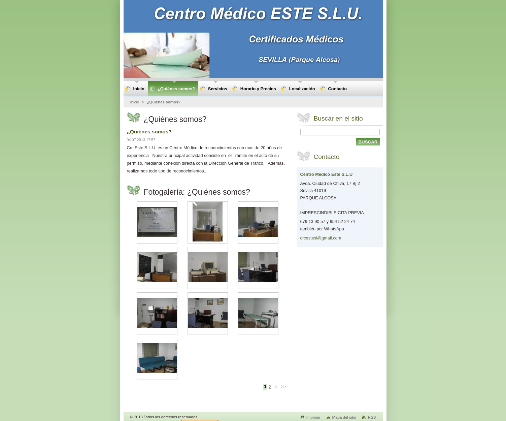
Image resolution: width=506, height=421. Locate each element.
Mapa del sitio (344, 417)
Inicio (134, 102)
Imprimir (313, 417)
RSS (372, 417)
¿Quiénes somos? (149, 131)
